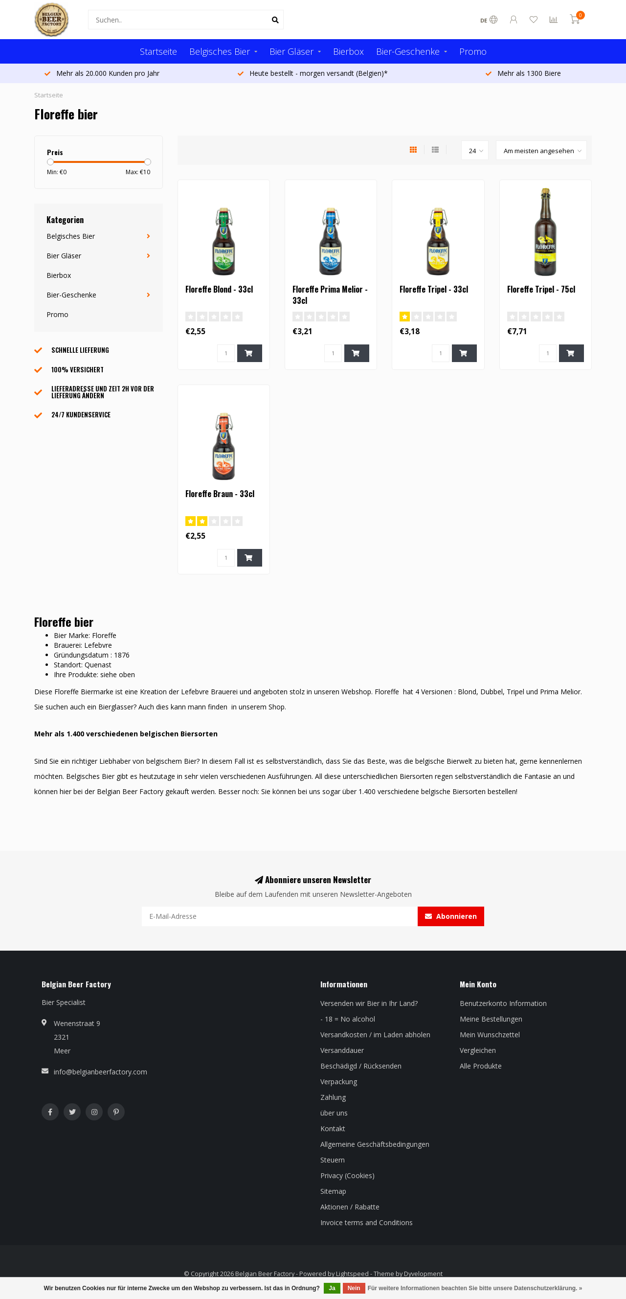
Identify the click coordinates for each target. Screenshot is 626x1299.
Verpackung (338, 1081)
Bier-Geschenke (408, 51)
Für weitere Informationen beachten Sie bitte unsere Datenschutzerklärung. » (475, 1288)
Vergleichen (478, 1050)
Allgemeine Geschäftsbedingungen (374, 1144)
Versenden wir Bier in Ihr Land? (369, 1003)
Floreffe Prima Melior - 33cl (330, 294)
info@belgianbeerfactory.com (100, 1071)
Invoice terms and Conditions (366, 1222)
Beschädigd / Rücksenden (361, 1066)
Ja (332, 1288)
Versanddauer (342, 1050)
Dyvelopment (423, 1274)
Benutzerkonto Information (503, 1003)
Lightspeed (352, 1274)
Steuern (332, 1159)
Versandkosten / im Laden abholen (375, 1034)
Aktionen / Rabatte (350, 1206)
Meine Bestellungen (491, 1019)
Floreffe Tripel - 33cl (434, 289)
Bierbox (348, 51)
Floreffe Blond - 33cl (219, 289)
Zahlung (333, 1097)
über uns (334, 1112)
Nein (354, 1288)
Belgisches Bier (219, 51)
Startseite (158, 51)
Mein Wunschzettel (490, 1034)
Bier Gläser (291, 51)
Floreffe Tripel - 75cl (541, 289)
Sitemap (333, 1191)
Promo (473, 51)
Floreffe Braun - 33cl (219, 494)
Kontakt (332, 1128)
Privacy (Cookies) (347, 1175)
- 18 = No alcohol (347, 1019)
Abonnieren (451, 916)
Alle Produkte (481, 1066)
